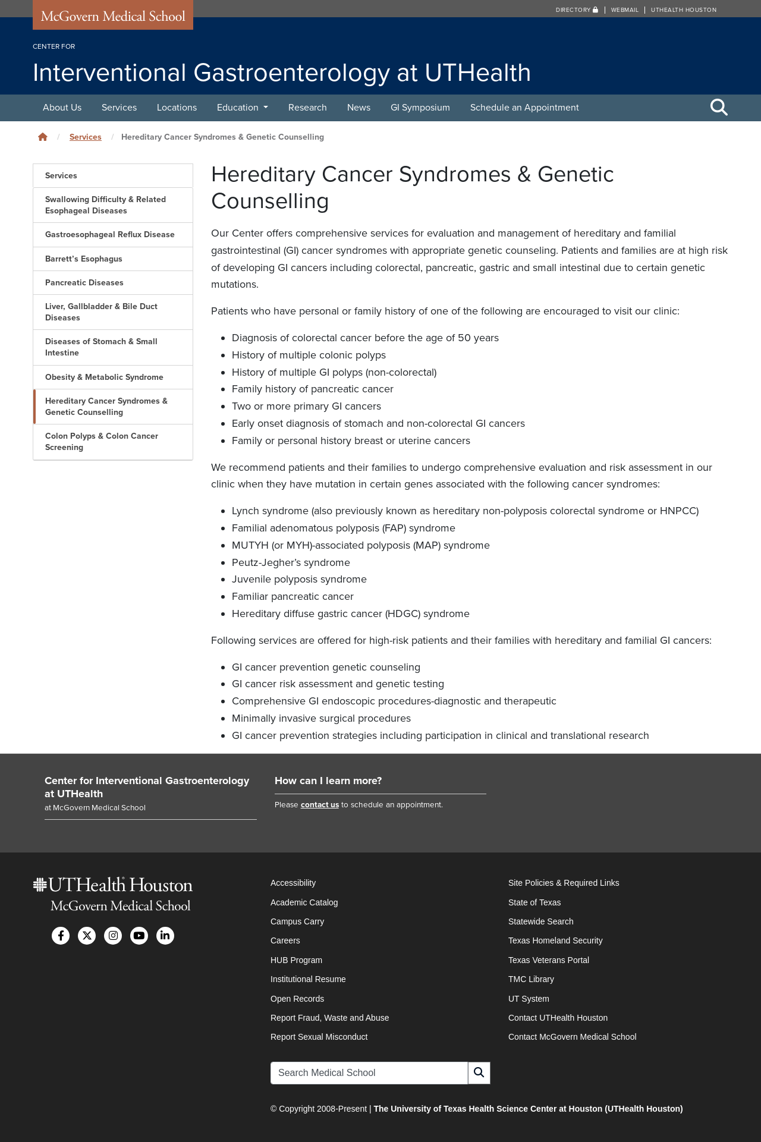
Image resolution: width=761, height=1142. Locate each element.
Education (239, 108)
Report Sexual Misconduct (319, 1037)
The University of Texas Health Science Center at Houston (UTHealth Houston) (528, 1108)
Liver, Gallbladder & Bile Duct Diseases (101, 312)
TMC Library (531, 979)
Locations (177, 108)
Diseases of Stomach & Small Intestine (101, 347)
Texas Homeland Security (555, 940)
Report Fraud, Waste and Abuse (330, 1018)
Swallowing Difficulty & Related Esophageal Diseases (105, 205)
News (358, 108)
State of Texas (534, 902)
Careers (285, 940)
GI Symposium (420, 108)
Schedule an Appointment (524, 108)
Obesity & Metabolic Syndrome (104, 377)
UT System (528, 998)
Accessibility (293, 883)
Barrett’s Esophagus (83, 259)
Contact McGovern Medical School (572, 1037)
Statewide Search (541, 921)
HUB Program (296, 960)
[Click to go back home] (43, 137)
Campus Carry (297, 921)
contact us (320, 805)
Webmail (625, 10)
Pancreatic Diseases (84, 283)
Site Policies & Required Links (564, 883)
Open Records (297, 998)
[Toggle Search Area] (719, 108)
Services (119, 108)
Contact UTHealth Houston (558, 1018)
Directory (577, 10)
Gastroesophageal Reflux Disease (110, 234)
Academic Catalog (304, 902)
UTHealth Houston (683, 10)
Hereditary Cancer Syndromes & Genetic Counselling (106, 406)
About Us (62, 108)
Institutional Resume (308, 979)
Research (307, 108)
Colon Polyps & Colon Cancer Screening (101, 441)
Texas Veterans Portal (548, 960)
